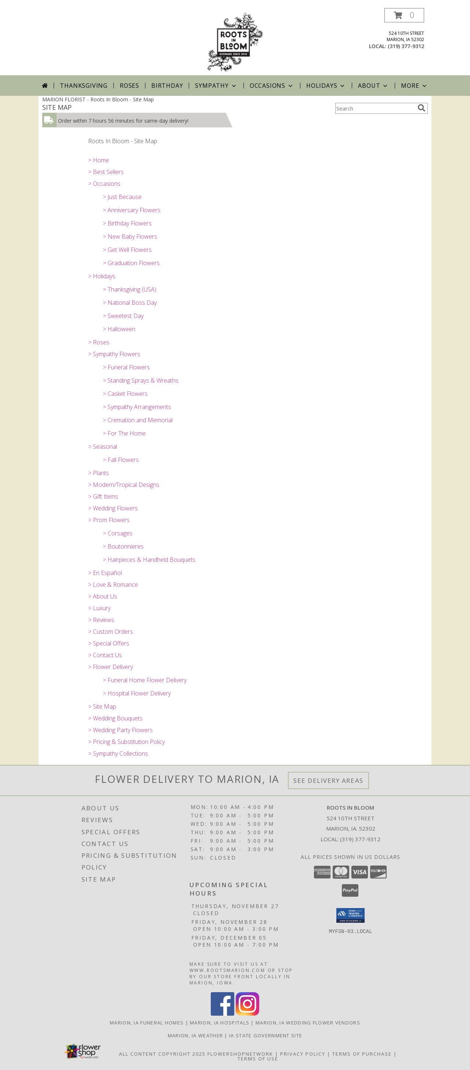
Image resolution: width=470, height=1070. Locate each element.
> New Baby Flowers (130, 236)
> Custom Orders (110, 632)
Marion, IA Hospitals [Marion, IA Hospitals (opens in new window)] (219, 1022)
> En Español (105, 573)
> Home (98, 160)
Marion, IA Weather (195, 1035)
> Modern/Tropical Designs (123, 485)
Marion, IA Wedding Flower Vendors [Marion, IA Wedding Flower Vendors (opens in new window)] (308, 1022)
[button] (404, 15)
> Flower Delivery (110, 667)
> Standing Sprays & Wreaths (140, 380)
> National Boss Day (130, 303)
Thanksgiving (84, 86)
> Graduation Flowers (131, 263)
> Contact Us (105, 655)
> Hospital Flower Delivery (137, 693)
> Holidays (101, 276)
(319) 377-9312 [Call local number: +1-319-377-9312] (406, 46)
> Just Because (122, 197)
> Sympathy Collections (118, 753)
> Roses (98, 342)
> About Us (102, 596)
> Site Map (102, 706)
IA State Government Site (265, 1035)
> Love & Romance (113, 585)
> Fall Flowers (121, 460)
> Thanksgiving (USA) (129, 289)
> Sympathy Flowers (114, 354)
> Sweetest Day (123, 316)
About (373, 86)
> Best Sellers (106, 172)
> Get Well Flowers (127, 250)
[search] (421, 108)
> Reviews (101, 620)
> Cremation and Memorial (138, 420)
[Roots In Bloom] (235, 41)
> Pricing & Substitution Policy (126, 742)
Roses (129, 86)
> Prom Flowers (109, 520)
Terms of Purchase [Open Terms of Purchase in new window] (362, 1054)
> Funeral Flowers (126, 367)
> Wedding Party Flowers (120, 730)
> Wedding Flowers (113, 508)
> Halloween (119, 329)
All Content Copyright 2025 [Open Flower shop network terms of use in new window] (162, 1054)
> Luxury (99, 608)
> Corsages (118, 533)
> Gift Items (103, 496)
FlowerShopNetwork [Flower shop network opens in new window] (240, 1054)
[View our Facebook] (222, 1013)
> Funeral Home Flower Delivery (145, 680)
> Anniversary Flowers (131, 210)
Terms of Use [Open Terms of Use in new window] (258, 1058)
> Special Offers (108, 643)
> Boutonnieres (123, 546)
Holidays (326, 86)
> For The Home (124, 433)
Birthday (167, 86)
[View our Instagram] (247, 1013)
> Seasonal (102, 446)
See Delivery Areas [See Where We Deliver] (328, 780)
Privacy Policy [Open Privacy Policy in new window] (302, 1054)
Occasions (272, 86)
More (414, 86)
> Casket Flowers (125, 394)
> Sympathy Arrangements (137, 407)
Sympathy (216, 86)
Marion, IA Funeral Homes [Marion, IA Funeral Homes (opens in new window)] (147, 1022)
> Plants (98, 473)
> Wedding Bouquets (115, 718)
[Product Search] (375, 108)
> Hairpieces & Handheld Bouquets (149, 560)
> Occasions (104, 184)
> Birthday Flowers (127, 223)
